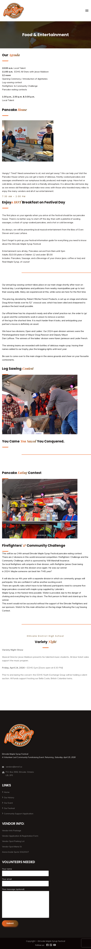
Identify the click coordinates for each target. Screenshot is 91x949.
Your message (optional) (25, 903)
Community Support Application (18, 813)
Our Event (8, 803)
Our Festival (9, 808)
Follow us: (40, 945)
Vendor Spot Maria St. (12, 846)
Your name (25, 872)
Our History (9, 797)
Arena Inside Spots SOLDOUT (15, 852)
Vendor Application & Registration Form (20, 836)
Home (6, 792)
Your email (25, 882)
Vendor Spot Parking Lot (13, 841)
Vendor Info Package (11, 830)
